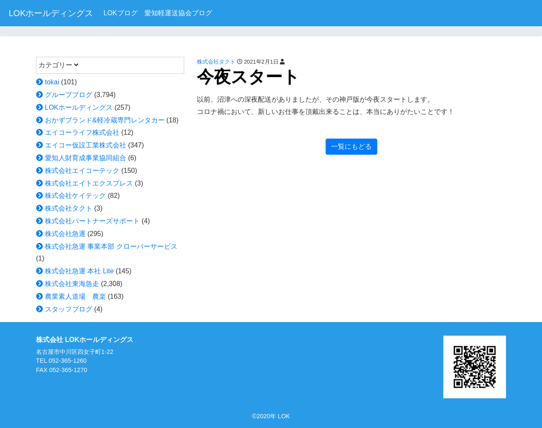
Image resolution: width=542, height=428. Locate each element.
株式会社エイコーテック (82, 170)
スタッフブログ (68, 309)
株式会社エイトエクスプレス (89, 183)
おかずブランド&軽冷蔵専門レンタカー (105, 120)
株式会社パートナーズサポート (92, 221)
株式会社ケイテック (75, 195)
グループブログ (68, 94)
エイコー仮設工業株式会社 (85, 145)
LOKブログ (120, 13)
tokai (52, 82)
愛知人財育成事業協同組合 (85, 157)
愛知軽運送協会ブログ (178, 13)
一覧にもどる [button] (351, 146)
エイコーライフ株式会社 (82, 132)
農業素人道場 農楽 (75, 296)
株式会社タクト (68, 208)
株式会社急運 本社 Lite (79, 271)
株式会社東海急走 (72, 283)
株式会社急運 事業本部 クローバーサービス (111, 246)
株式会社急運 (65, 233)
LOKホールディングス (50, 13)
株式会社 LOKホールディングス (84, 339)
